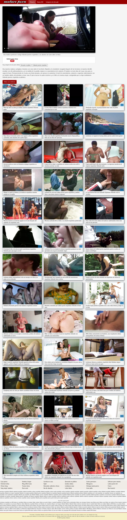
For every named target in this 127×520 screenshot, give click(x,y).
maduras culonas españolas (50, 496)
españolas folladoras (110, 491)
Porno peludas (21, 505)
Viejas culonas (36, 502)
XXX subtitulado (73, 510)
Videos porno (96, 502)
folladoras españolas (53, 494)
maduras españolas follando (119, 496)
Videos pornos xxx (46, 505)
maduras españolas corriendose (91, 496)
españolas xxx (119, 493)
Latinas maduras (55, 505)
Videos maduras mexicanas (80, 504)
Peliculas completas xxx (12, 505)
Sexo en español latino (92, 504)
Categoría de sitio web (52, 2)
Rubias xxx (37, 504)
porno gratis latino (52, 498)
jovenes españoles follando (37, 496)
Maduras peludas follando (67, 507)
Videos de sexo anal (113, 508)
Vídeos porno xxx (91, 505)
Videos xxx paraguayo (63, 510)
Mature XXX (85, 508)
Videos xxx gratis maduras (85, 507)
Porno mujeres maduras (121, 502)
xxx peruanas (13, 504)
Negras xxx (55, 504)
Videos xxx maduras (110, 502)
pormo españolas (44, 498)
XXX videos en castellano (18, 502)
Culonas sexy (90, 502)
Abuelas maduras (121, 507)
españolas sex (101, 493)
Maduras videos (21, 504)
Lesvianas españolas (9, 507)
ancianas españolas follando (6, 491)
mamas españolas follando (33, 498)
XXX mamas (93, 510)
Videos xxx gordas (117, 504)
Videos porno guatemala (110, 507)
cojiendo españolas (27, 491)
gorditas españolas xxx (100, 494)
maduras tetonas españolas (20, 498)
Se (42, 508)
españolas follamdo (120, 491)
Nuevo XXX (40, 2)
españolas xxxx (3, 494)
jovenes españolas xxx (25, 496)
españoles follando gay (19, 494)
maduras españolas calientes (77, 496)
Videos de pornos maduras (98, 507)
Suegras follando (62, 504)
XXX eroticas (110, 505)
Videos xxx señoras (56, 507)
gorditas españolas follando (88, 494)
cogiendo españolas (18, 491)
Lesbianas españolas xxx (6, 502)
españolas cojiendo (79, 491)
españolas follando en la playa (22, 493)
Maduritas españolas (30, 504)
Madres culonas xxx (19, 507)
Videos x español (52, 502)
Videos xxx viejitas (102, 504)
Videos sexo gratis (37, 505)
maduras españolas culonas (105, 496)
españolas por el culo (92, 493)
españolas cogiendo (69, 491)
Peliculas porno (29, 505)
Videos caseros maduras (64, 508)
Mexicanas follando (26, 508)
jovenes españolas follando (13, 496)
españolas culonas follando (99, 491)
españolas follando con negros (7, 493)
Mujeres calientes (93, 508)
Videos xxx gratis (44, 502)
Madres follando (70, 504)
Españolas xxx (59, 502)
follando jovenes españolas (40, 65)
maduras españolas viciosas (6, 498)
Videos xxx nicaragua (81, 502)
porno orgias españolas (62, 498)
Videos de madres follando (76, 508)
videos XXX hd (54, 508)
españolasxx (10, 494)
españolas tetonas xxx (110, 493)
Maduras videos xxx (4, 508)
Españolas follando (15, 2)
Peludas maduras (47, 508)
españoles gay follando (30, 494)
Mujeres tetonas (122, 508)
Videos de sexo (12, 510)
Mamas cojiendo (87, 510)
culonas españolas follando (38, 491)
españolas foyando (56, 493)
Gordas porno (71, 505)
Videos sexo (102, 502)
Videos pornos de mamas (81, 505)
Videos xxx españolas (5, 504)
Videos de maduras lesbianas (31, 507)
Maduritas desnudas (36, 508)
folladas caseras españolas (42, 494)
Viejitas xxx (19, 508)
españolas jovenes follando (67, 493)
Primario (32, 2)
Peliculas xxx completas (46, 504)
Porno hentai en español (22, 510)
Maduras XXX (110, 504)
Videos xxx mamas (28, 502)
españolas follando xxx (46, 493)
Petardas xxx (80, 510)
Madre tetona (13, 508)
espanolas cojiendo (88, 491)
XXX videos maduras (33, 510)
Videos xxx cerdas (63, 505)
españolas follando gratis (35, 493)
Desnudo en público (26, 65)
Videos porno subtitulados (69, 502)
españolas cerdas (61, 491)
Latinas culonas (117, 505)
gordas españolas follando (65, 494)
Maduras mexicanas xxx (102, 508)
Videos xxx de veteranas (101, 505)
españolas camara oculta (50, 491)
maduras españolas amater (63, 496)
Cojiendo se (76, 507)
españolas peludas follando (80, 493)
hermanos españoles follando (113, 494)
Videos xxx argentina (43, 510)
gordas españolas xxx (76, 494)
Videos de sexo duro (53, 510)
